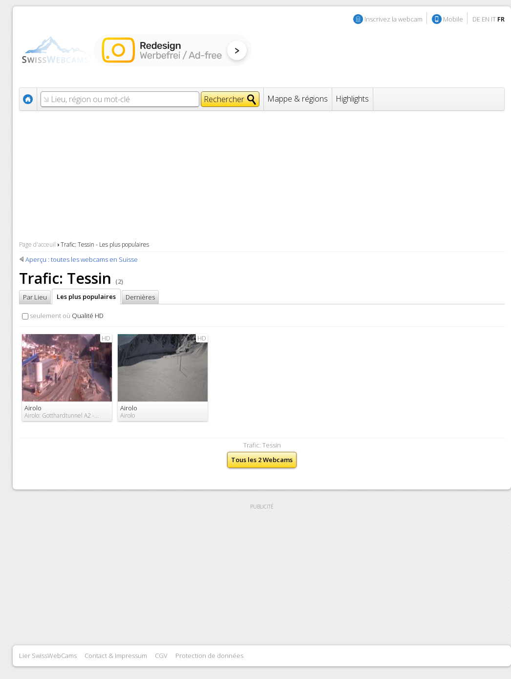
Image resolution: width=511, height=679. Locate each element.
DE (476, 19)
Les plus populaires (86, 296)
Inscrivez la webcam (393, 19)
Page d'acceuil (37, 244)
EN (486, 19)
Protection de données (209, 655)
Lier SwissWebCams (48, 655)
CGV (161, 655)
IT (493, 19)
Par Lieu (35, 297)
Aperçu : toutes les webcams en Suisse (81, 259)
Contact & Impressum (116, 655)
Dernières (140, 297)
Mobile (453, 19)
